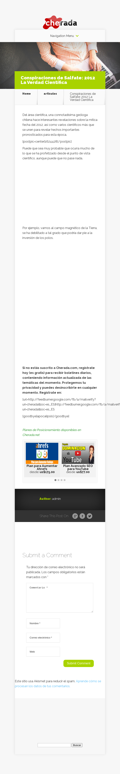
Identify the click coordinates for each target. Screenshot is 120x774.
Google (75, 516)
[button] (55, 480)
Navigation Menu (62, 36)
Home (26, 93)
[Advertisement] (60, 194)
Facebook (82, 516)
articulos (50, 93)
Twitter (89, 516)
